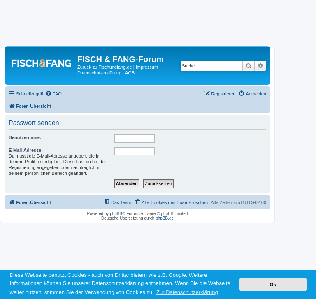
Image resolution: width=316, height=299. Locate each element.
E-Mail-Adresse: (26, 150)
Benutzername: (25, 137)
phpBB (116, 213)
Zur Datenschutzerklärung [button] (187, 292)
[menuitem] (53, 94)
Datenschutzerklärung (99, 72)
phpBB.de (165, 218)
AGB (130, 72)
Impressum (147, 67)
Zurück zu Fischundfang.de (104, 67)
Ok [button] (273, 284)
